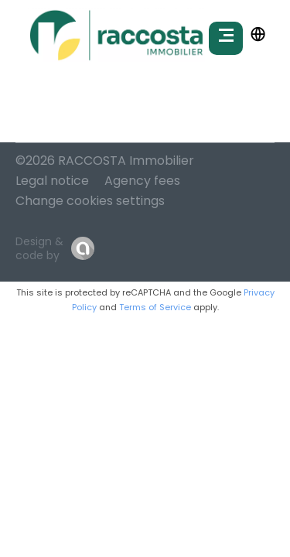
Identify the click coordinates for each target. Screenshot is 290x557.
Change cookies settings (90, 201)
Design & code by (39, 248)
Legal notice (52, 181)
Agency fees (142, 181)
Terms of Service (155, 307)
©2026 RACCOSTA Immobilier (104, 160)
